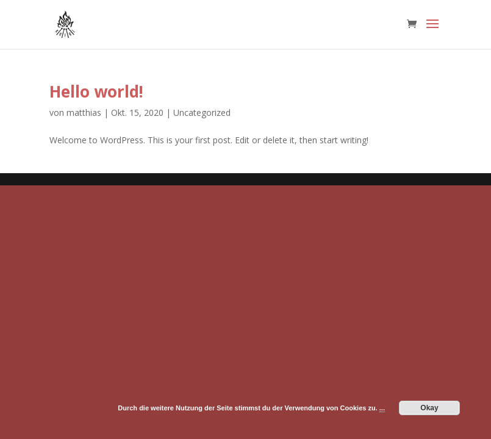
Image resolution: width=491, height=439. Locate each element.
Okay (429, 408)
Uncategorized (202, 112)
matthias (83, 112)
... (382, 408)
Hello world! (96, 91)
